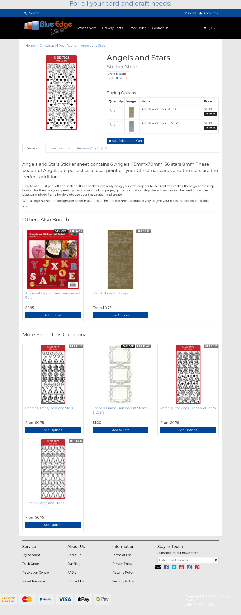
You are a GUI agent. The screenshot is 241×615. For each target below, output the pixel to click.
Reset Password (34, 581)
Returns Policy (123, 572)
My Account (31, 555)
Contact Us (160, 28)
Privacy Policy (122, 564)
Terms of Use (122, 555)
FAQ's (71, 572)
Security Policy (123, 581)
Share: (118, 73)
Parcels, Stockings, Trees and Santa (188, 408)
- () (209, 28)
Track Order (137, 28)
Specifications (59, 148)
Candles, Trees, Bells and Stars (49, 408)
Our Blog (74, 564)
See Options (120, 315)
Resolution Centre (35, 572)
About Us (74, 555)
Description (34, 148)
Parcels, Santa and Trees (44, 503)
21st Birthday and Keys (110, 293)
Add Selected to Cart (125, 141)
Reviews (92, 148)
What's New (87, 28)
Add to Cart (53, 315)
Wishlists (190, 13)
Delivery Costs (112, 28)
